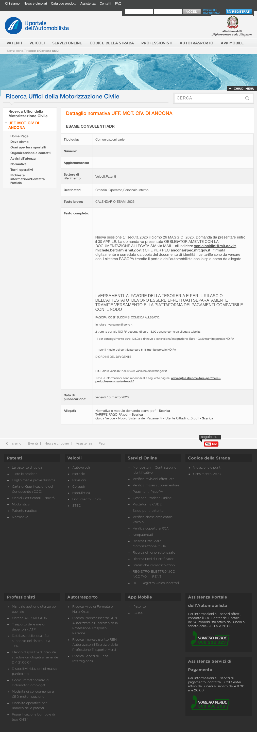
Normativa (20, 517)
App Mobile (140, 597)
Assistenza (88, 3)
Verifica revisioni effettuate (153, 479)
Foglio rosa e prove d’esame (33, 480)
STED (76, 505)
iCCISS (138, 613)
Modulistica (20, 504)
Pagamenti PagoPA (148, 491)
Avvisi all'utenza (23, 158)
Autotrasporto (82, 597)
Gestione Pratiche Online (152, 498)
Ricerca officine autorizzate (154, 552)
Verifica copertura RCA (151, 528)
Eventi (32, 443)
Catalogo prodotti (63, 3)
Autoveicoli (81, 467)
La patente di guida (27, 467)
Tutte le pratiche (24, 474)
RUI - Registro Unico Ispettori (156, 583)
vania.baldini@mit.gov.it (215, 246)
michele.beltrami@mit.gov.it (119, 250)
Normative (18, 164)
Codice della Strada (209, 458)
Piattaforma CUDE (147, 504)
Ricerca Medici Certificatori (153, 559)
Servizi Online (142, 458)
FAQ (118, 3)
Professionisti (21, 597)
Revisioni (79, 480)
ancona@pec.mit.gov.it (190, 250)
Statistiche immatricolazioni (154, 565)
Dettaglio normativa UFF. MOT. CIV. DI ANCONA (119, 113)
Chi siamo (12, 3)
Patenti (14, 458)
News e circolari (35, 3)
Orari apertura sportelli (28, 147)
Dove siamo (19, 142)
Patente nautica (24, 511)
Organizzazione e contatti (30, 153)
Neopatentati (143, 535)
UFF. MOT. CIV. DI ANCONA (23, 125)
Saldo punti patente (148, 511)
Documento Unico (86, 499)
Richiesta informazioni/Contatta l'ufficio (27, 179)
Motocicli (79, 474)
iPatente (139, 606)
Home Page (19, 136)
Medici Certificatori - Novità (33, 498)
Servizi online (15, 50)
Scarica (164, 411)
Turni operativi (21, 170)
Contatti (105, 3)
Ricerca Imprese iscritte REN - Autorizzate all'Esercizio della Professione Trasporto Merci (95, 645)
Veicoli (74, 458)
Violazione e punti (207, 467)
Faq (101, 443)
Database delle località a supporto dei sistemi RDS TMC (31, 641)
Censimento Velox (207, 474)
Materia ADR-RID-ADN (29, 618)
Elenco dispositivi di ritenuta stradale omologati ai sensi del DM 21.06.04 (35, 657)
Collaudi (78, 486)
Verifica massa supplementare (156, 485)
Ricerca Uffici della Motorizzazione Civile (28, 113)
